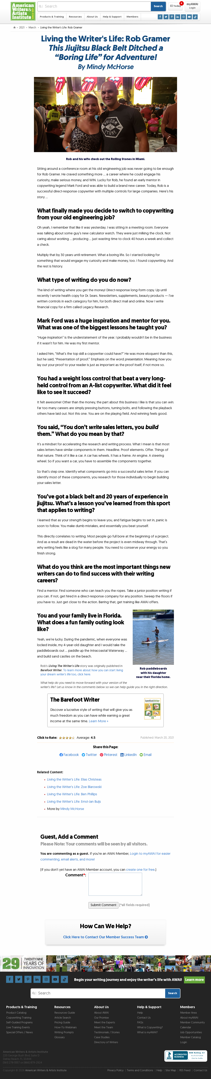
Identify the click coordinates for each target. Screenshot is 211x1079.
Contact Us (144, 1018)
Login (183, 1042)
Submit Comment (103, 905)
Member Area (188, 1013)
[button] (175, 6)
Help (140, 1013)
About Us (92, 16)
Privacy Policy (115, 1070)
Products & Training (52, 16)
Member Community (192, 1022)
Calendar (185, 1027)
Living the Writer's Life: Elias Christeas (74, 779)
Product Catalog (16, 1013)
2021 (22, 27)
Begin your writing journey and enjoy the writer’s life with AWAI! (139, 979)
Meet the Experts (104, 1022)
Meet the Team (103, 1027)
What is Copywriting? (150, 1027)
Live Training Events (18, 1027)
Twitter (91, 754)
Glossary (59, 1037)
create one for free (140, 870)
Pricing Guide (62, 1022)
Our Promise (101, 1018)
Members (132, 16)
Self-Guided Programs (19, 1022)
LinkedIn (130, 754)
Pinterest (110, 754)
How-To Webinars (65, 1027)
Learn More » (98, 721)
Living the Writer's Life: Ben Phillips (72, 794)
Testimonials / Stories (107, 1032)
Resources (75, 16)
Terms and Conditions (140, 1070)
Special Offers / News (19, 1032)
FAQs (140, 1022)
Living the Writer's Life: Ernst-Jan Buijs (74, 802)
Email (147, 754)
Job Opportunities (191, 1032)
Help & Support (112, 16)
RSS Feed (184, 1070)
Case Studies (102, 1037)
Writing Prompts (64, 1032)
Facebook (71, 754)
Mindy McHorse (72, 809)
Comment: (75, 875)
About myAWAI (189, 1018)
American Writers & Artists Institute (46, 1070)
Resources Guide (64, 1013)
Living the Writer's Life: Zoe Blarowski (74, 787)
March (33, 27)
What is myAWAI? (147, 1032)
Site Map (171, 1070)
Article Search (62, 1018)
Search (158, 6)
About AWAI (101, 1013)
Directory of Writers (106, 1042)
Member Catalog (190, 1037)
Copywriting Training (18, 1018)
